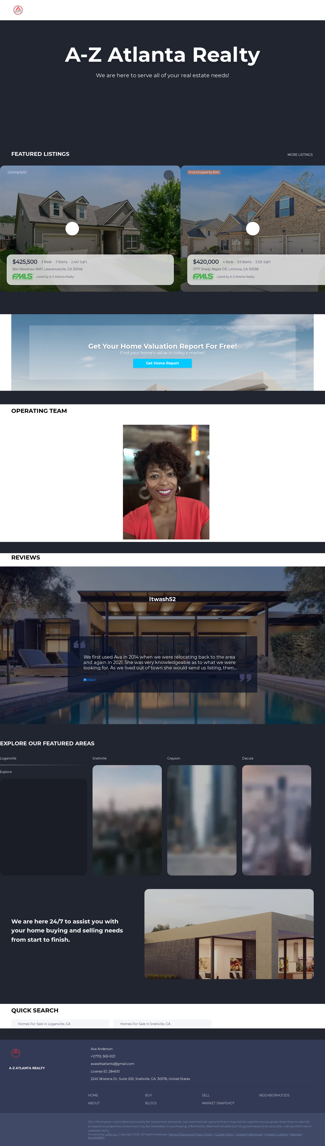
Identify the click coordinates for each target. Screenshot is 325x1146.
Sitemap (295, 1134)
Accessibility (96, 1137)
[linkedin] (21, 1123)
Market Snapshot (246, 10)
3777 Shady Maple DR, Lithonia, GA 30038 (225, 269)
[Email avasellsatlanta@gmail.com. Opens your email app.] (119, 1063)
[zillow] (39, 1123)
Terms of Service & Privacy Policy (190, 1134)
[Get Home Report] (162, 363)
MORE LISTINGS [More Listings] (301, 155)
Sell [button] (147, 10)
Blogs (217, 10)
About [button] (200, 10)
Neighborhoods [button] (172, 10)
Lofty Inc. (111, 1134)
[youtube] (57, 1123)
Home (118, 10)
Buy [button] (133, 10)
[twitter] (30, 1123)
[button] (94, 1096)
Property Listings (276, 1134)
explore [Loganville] (6, 772)
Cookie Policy (224, 1134)
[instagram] (48, 1123)
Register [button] (283, 10)
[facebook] (12, 1123)
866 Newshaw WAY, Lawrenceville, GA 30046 (47, 269)
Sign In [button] (305, 10)
